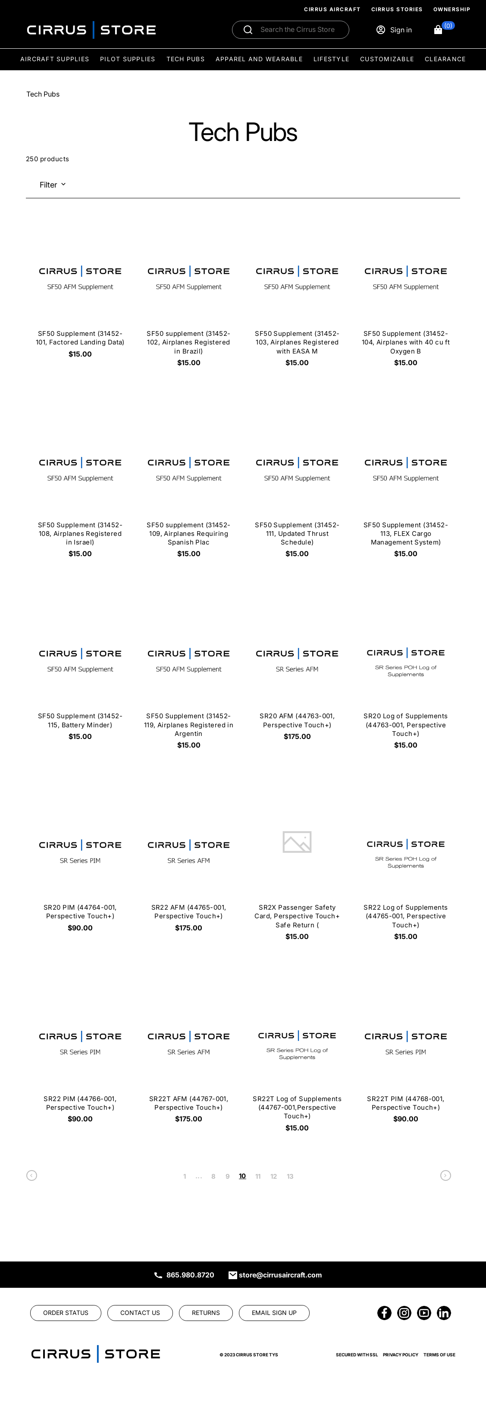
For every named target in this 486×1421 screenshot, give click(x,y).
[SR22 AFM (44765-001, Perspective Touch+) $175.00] (189, 865)
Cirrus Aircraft (332, 9)
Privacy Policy (400, 1354)
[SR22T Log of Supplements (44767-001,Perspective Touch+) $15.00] (297, 1061)
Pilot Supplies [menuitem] (128, 59)
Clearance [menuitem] (445, 59)
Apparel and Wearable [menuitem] (259, 59)
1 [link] (184, 1176)
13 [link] (290, 1176)
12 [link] (273, 1176)
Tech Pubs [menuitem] (185, 59)
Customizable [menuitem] (387, 59)
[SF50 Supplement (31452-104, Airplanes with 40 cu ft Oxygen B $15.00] (406, 296)
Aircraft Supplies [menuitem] (54, 59)
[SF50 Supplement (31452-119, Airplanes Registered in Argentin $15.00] (189, 678)
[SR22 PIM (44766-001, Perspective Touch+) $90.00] (80, 1057)
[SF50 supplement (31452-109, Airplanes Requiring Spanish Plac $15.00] (189, 487)
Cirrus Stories (397, 9)
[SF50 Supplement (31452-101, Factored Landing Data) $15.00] (80, 292)
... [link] (198, 1176)
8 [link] (213, 1176)
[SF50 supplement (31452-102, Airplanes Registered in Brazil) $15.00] (189, 296)
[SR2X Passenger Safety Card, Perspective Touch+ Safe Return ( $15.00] (297, 870)
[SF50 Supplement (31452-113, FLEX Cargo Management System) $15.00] (406, 487)
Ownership (452, 9)
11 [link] (258, 1176)
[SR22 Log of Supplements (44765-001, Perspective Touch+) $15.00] (406, 870)
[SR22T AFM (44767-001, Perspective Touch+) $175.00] (189, 1057)
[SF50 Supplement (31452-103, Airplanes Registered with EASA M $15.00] (297, 296)
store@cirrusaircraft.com (280, 1275)
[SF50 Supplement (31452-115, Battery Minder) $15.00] (80, 674)
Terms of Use (439, 1354)
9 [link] (228, 1176)
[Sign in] (394, 29)
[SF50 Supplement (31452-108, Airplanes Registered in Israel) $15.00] (80, 487)
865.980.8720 (190, 1275)
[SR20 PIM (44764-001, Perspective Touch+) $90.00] (80, 865)
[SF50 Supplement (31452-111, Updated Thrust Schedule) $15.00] (297, 487)
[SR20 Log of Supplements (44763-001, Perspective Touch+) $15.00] (406, 678)
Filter (48, 184)
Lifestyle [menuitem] (331, 59)
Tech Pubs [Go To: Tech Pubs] (43, 94)
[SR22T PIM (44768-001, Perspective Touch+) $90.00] (406, 1057)
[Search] (300, 29)
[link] (32, 1177)
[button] (444, 30)
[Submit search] (248, 29)
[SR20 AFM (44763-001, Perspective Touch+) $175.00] (297, 674)
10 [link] (242, 1176)
